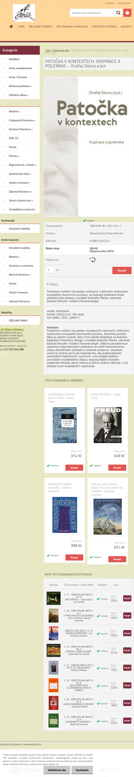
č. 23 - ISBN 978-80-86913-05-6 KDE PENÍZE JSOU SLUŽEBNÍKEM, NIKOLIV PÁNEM (79, 685)
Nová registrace (124, 3)
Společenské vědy (60, 50)
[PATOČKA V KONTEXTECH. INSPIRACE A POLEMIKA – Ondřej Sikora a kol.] (88, 78)
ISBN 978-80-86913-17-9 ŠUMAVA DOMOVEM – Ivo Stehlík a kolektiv (79, 633)
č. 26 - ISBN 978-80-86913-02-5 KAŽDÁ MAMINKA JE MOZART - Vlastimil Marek (79, 702)
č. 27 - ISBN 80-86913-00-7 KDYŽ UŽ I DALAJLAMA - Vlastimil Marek (79, 667)
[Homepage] (11, 26)
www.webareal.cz (32, 744)
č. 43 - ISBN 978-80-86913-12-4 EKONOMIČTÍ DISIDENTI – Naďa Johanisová (79, 720)
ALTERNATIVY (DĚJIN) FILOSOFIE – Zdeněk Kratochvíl (60, 488)
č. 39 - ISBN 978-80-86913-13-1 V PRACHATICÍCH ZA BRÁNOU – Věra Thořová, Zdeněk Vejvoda (79, 615)
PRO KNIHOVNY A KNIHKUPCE (72, 26)
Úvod (48, 50)
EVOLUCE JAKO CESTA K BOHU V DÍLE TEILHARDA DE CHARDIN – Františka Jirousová (107, 490)
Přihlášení (110, 3)
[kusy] (50, 270)
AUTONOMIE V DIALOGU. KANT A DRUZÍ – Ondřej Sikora (62, 398)
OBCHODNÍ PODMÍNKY (40, 26)
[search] (118, 13)
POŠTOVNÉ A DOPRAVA (104, 26)
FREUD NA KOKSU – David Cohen (105, 396)
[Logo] (24, 13)
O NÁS (21, 26)
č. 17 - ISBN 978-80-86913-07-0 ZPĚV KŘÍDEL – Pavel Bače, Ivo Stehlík (79, 598)
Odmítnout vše (57, 770)
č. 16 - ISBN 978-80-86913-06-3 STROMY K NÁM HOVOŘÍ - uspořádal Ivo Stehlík (79, 650)
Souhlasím (82, 770)
